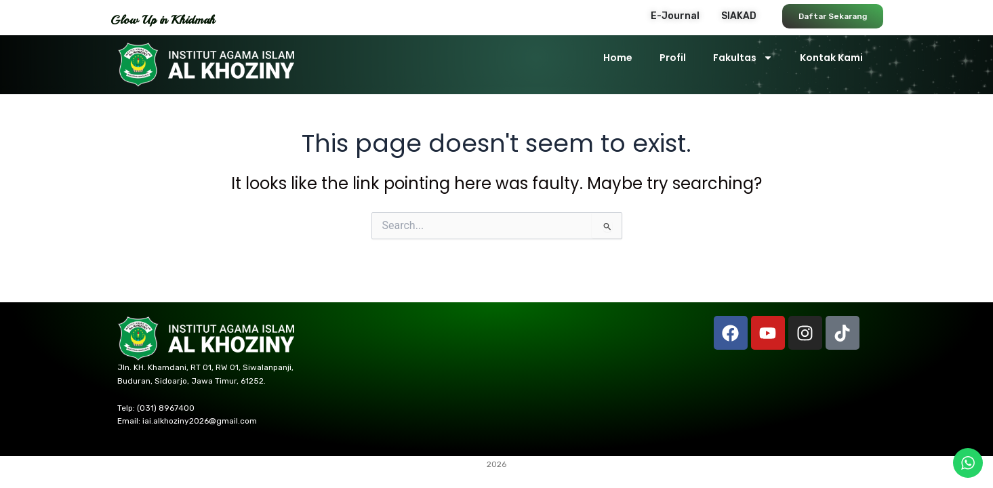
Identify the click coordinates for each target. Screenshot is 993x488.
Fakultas (743, 57)
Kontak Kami (831, 57)
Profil (673, 57)
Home (617, 57)
